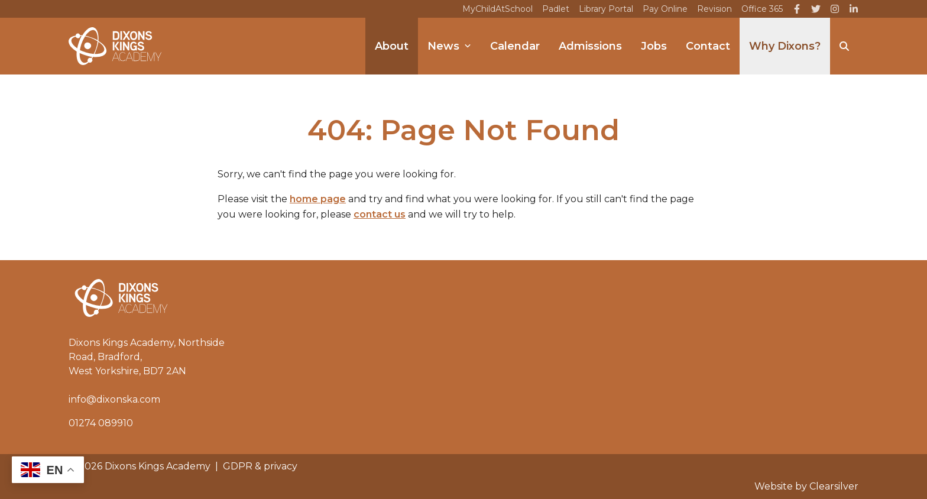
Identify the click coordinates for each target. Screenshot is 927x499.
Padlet (555, 9)
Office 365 (762, 9)
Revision (714, 9)
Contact (708, 46)
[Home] (115, 46)
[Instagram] (835, 9)
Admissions (590, 46)
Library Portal (606, 9)
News (449, 46)
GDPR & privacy (260, 466)
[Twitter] (816, 9)
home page (318, 199)
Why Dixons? (785, 46)
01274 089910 (101, 423)
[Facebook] (797, 9)
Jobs (654, 46)
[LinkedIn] (853, 9)
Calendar (515, 46)
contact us (380, 214)
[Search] (844, 46)
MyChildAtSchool (497, 9)
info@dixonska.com (114, 399)
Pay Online (665, 9)
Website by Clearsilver (806, 486)
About (392, 46)
